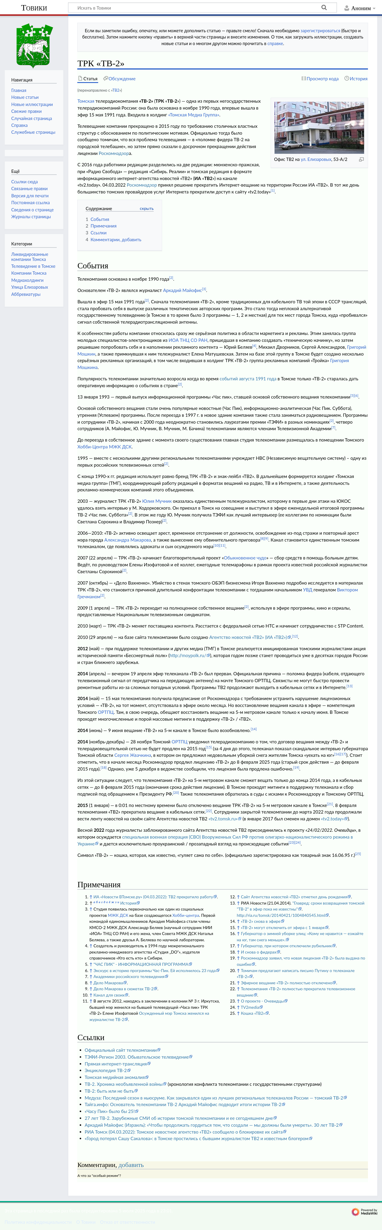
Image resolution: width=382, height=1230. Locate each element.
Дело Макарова (108, 982)
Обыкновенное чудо (245, 557)
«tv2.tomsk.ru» (223, 818)
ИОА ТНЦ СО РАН (188, 340)
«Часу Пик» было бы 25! (110, 1111)
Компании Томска (29, 273)
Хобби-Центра (92, 446)
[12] (295, 636)
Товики (34, 7)
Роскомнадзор (114, 153)
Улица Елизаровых (29, 287)
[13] (349, 686)
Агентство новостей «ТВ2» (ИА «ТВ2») (248, 637)
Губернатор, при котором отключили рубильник (286, 945)
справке (275, 43)
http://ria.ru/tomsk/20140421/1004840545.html (281, 915)
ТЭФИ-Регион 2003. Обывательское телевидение (137, 1057)
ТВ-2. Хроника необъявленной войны (124, 1084)
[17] (343, 754)
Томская (85, 101)
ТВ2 (116, 90)
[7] (333, 427)
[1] (273, 190)
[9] (266, 538)
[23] (292, 842)
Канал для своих (108, 994)
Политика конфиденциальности (38, 1222)
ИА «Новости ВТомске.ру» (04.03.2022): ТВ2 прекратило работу (153, 896)
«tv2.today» (332, 818)
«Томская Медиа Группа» (193, 114)
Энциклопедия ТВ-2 (106, 1070)
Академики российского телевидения (128, 976)
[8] (262, 538)
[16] (337, 754)
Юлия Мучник (157, 501)
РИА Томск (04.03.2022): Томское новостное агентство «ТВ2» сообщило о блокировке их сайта (184, 1131)
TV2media (250, 1007)
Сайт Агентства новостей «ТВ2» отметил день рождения (294, 896)
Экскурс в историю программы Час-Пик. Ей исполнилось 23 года (154, 970)
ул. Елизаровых (316, 159)
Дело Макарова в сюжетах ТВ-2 (123, 988)
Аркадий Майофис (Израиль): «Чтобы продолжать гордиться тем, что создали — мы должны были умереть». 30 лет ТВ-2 (212, 1125)
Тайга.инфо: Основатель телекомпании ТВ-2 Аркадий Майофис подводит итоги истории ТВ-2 (183, 1104)
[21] (330, 804)
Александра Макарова (127, 539)
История (128, 902)
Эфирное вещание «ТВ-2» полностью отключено (286, 982)
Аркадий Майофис (182, 290)
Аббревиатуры (26, 294)
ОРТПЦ (106, 712)
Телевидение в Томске (33, 266)
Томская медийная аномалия (115, 1077)
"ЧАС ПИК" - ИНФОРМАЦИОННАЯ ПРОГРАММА (140, 964)
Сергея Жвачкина (132, 755)
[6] (356, 395)
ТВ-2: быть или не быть (109, 1091)
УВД (307, 589)
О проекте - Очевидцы (262, 1000)
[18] (104, 767)
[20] (176, 792)
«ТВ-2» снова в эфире (260, 921)
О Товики (86, 1222)
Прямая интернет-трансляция (116, 1063)
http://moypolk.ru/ (188, 655)
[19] (296, 767)
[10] (216, 545)
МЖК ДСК (120, 446)
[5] (352, 395)
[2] (171, 277)
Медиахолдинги (27, 280)
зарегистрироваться (320, 30)
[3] (204, 289)
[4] (254, 346)
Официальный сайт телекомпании (121, 1050)
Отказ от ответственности (127, 1222)
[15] (209, 747)
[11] (222, 545)
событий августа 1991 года (248, 378)
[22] (209, 811)
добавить (131, 1164)
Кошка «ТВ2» (253, 1013)
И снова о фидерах (258, 951)
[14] (254, 729)
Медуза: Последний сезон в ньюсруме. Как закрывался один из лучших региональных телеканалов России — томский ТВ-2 (214, 1097)
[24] (298, 842)
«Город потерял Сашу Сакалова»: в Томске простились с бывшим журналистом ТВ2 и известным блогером (197, 1138)
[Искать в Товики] (202, 7)
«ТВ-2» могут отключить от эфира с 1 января (282, 927)
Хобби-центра (185, 915)
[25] (358, 854)
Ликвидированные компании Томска (29, 257)
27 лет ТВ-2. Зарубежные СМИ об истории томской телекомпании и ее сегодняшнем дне (179, 1118)
